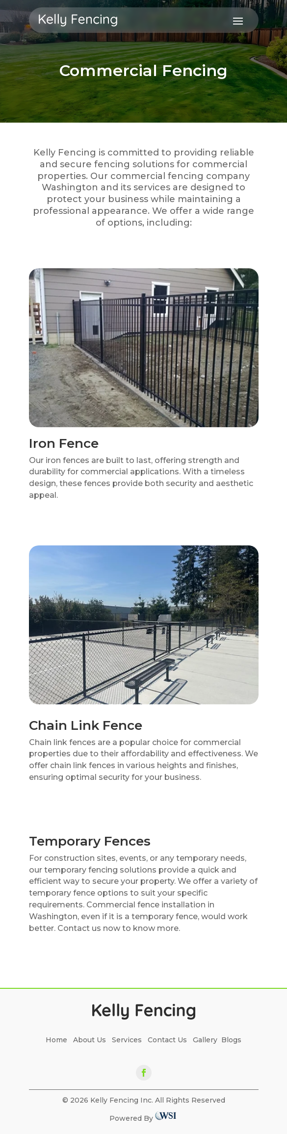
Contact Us (167, 1039)
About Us (89, 1039)
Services (127, 1039)
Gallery (205, 1039)
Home (59, 1039)
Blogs (231, 1039)
